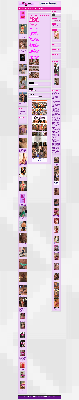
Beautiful (33, 17)
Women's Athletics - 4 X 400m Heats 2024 (55, 93)
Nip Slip (35, 19)
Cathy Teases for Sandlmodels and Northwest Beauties (56, 128)
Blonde (37, 17)
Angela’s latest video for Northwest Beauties (34, 24)
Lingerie (32, 19)
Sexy (37, 20)
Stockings (30, 21)
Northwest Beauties (28, 8)
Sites (22, 8)
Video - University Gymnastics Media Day (56, 114)
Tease (34, 21)
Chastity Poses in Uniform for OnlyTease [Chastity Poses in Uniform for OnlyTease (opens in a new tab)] (55, 151)
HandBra (36, 18)
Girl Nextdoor (32, 18)
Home (19, 8)
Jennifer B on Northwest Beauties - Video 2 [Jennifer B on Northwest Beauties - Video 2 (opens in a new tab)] (56, 101)
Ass (30, 17)
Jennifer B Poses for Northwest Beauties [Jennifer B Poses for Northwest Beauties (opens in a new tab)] (56, 105)
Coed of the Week (40, 8)
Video (38, 21)
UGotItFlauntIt (34, 8)
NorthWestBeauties (33, 20)
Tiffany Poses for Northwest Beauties (55, 97)
